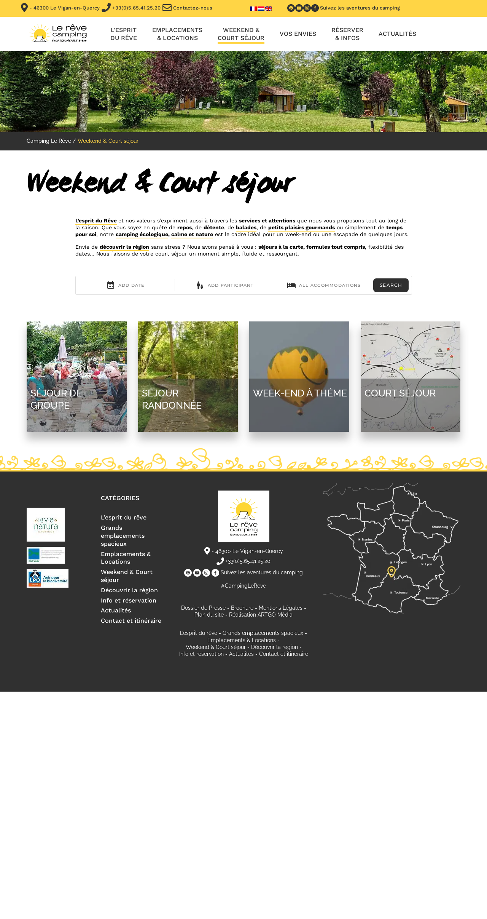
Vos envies (298, 33)
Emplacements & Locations (126, 558)
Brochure (242, 608)
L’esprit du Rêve (96, 220)
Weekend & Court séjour (241, 34)
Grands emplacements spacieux (123, 535)
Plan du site (209, 615)
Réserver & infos (347, 34)
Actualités (397, 33)
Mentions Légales (280, 608)
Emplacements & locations (177, 34)
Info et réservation (128, 600)
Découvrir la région (129, 590)
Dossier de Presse (203, 608)
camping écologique (142, 234)
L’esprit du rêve (123, 34)
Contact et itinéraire (131, 620)
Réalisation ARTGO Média (261, 615)
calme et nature (192, 234)
